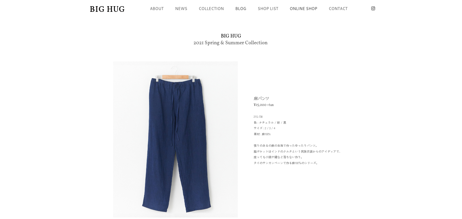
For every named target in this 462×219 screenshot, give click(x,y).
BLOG (240, 8)
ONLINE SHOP (303, 8)
